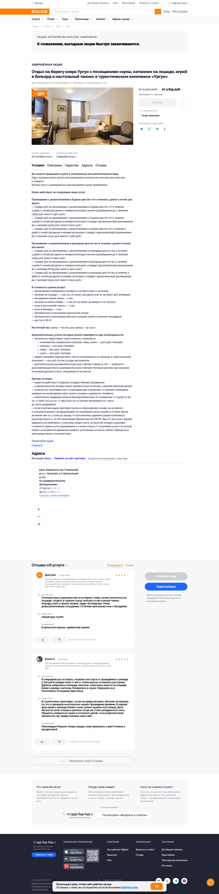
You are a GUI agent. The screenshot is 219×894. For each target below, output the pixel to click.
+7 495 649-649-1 (178, 3)
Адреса (87, 165)
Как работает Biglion (117, 849)
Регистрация (179, 11)
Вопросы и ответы (149, 3)
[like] (42, 640)
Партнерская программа (174, 860)
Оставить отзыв (166, 576)
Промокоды (84, 19)
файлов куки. (129, 887)
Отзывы (101, 165)
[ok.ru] (167, 881)
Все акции (167, 865)
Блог (115, 3)
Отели (53, 19)
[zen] (184, 881)
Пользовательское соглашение (45, 886)
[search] (158, 11)
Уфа (65, 26)
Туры (67, 19)
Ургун (47, 458)
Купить (158, 102)
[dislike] (59, 640)
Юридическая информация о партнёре (107, 458)
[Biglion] (41, 12)
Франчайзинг (128, 3)
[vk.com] (159, 881)
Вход (167, 11)
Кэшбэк (103, 19)
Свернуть (37, 445)
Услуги (38, 19)
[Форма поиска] (106, 12)
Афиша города (123, 19)
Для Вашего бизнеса (98, 3)
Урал (55, 26)
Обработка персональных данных (46, 883)
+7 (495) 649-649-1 (80, 814)
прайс (50, 441)
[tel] (176, 881)
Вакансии (112, 855)
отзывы (83, 761)
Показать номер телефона (54, 495)
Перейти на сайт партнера (69, 458)
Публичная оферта (40, 890)
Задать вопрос (166, 586)
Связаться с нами (44, 854)
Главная (35, 26)
